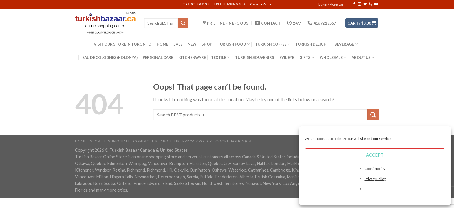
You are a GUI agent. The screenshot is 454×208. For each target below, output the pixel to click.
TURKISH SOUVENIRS (254, 57)
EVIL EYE (286, 57)
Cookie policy (375, 168)
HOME (162, 44)
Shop (95, 141)
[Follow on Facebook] (354, 4)
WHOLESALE (333, 57)
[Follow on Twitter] (365, 4)
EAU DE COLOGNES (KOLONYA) (110, 57)
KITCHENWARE (192, 57)
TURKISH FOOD (233, 44)
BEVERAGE (346, 44)
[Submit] (183, 23)
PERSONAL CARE (158, 57)
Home (80, 141)
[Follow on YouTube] (376, 4)
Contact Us (145, 141)
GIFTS (306, 57)
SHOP (207, 44)
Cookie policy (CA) (234, 141)
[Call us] (370, 4)
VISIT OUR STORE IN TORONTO (122, 44)
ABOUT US (363, 57)
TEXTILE (220, 57)
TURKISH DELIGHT (312, 44)
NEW (192, 44)
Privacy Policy (375, 179)
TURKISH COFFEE (272, 44)
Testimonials (117, 141)
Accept (375, 154)
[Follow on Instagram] (359, 4)
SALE (177, 44)
